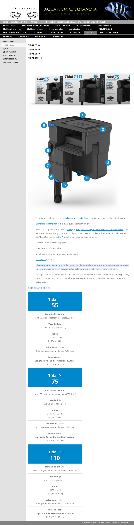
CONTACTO (58, 36)
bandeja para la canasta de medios (77, 218)
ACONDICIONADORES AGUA (14, 33)
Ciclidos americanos (35, 29)
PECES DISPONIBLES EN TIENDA (35, 25)
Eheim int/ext (8, 41)
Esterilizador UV (10, 59)
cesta (69, 229)
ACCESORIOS (38, 33)
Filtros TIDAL (8, 45)
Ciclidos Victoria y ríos (12, 29)
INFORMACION (41, 36)
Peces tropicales (56, 29)
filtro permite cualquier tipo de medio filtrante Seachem (99, 229)
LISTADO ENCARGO (63, 25)
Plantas (89, 29)
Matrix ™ (59, 237)
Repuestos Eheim (10, 62)
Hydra (5, 48)
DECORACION (75, 33)
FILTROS (90, 33)
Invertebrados (74, 29)
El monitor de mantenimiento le (49, 224)
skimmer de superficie (47, 265)
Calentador (41, 259)
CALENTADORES (57, 33)
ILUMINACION (23, 36)
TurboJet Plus (9, 55)
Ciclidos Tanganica (103, 25)
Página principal (9, 25)
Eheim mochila (9, 52)
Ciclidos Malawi (83, 25)
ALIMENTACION (105, 29)
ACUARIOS (7, 36)
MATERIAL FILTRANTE (109, 33)
